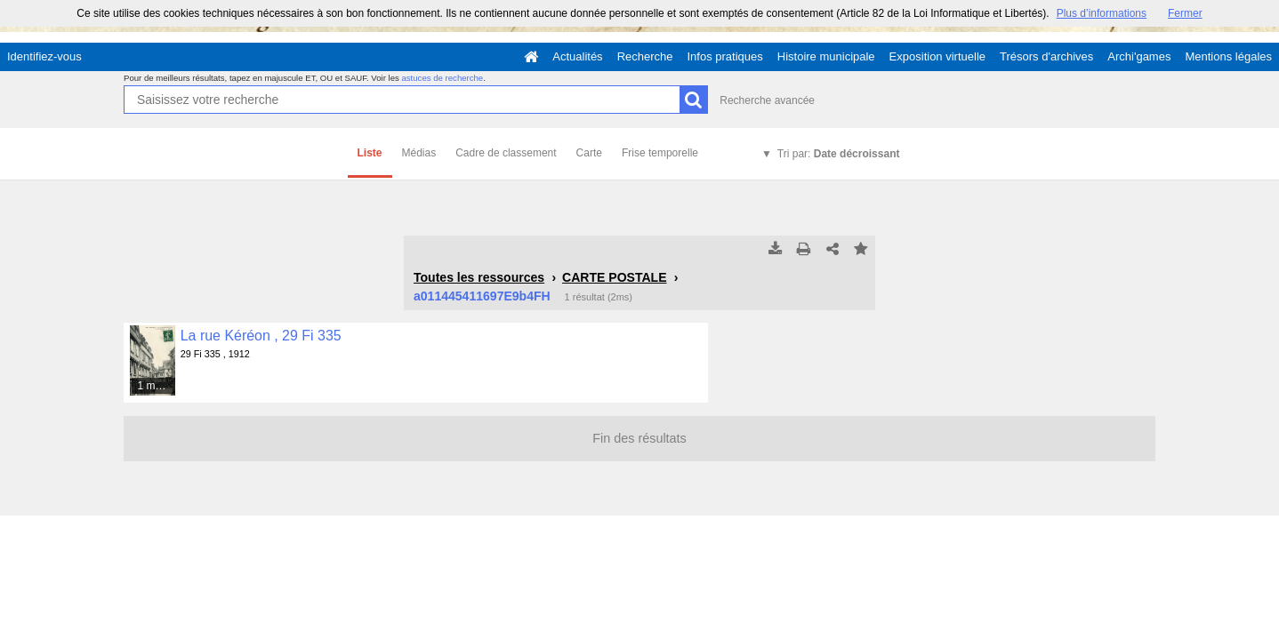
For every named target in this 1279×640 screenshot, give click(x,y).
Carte (589, 153)
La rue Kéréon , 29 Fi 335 (261, 335)
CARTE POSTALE (614, 277)
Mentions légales (1228, 56)
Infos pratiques (725, 56)
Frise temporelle (660, 153)
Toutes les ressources (479, 277)
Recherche (645, 56)
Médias (419, 153)
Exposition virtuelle (937, 56)
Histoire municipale (826, 56)
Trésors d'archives (1046, 56)
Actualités (577, 56)
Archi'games (1138, 56)
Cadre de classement (505, 153)
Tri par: (838, 154)
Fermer (1185, 13)
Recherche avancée (767, 100)
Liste (370, 153)
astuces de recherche (442, 78)
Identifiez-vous (44, 56)
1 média (156, 386)
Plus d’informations (1101, 13)
